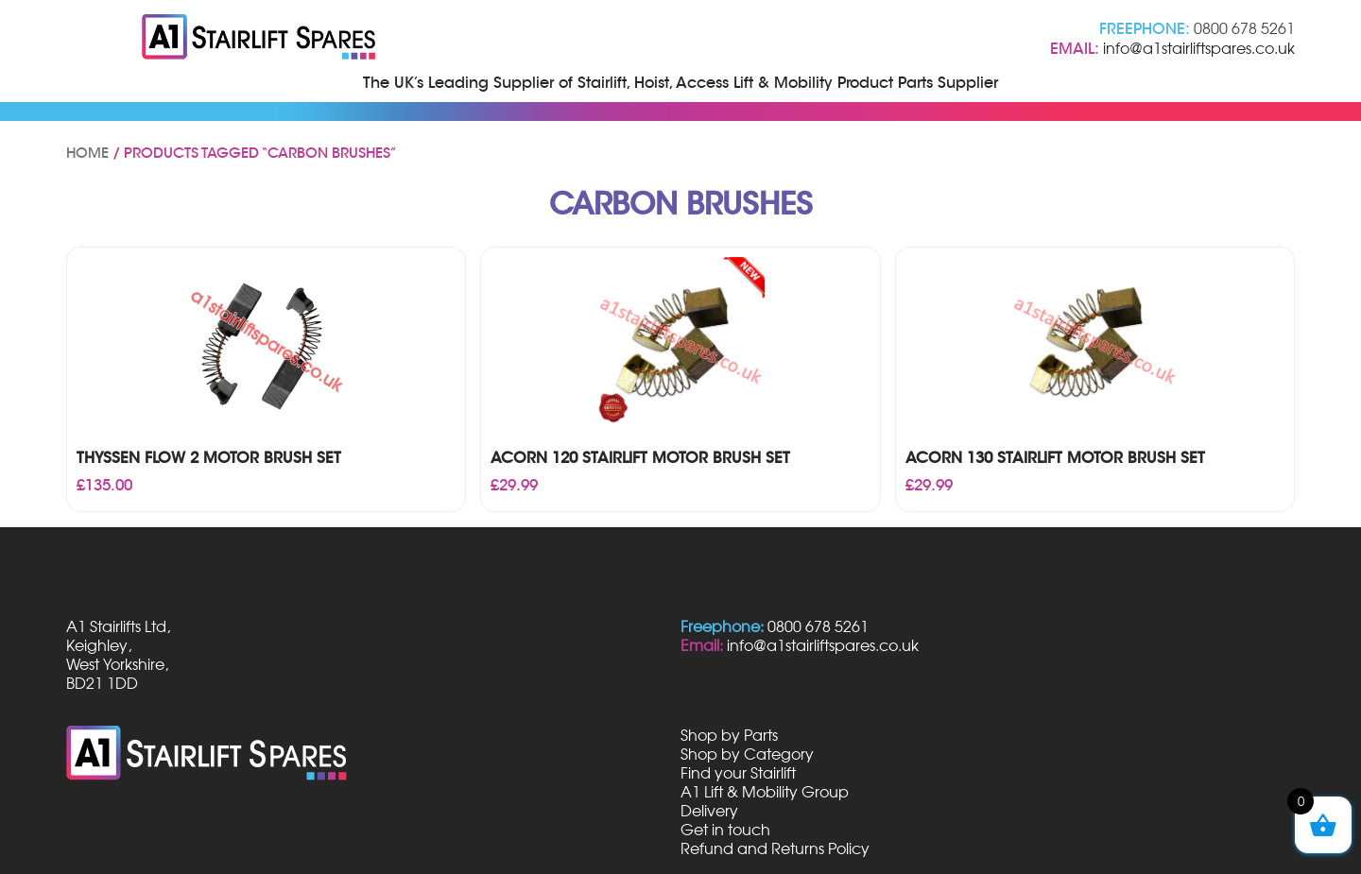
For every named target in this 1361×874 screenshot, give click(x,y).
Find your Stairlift (738, 772)
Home (87, 153)
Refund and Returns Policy (775, 848)
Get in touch (725, 829)
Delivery (709, 810)
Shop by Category (747, 754)
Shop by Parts (729, 735)
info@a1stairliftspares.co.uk (1199, 48)
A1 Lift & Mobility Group (764, 791)
